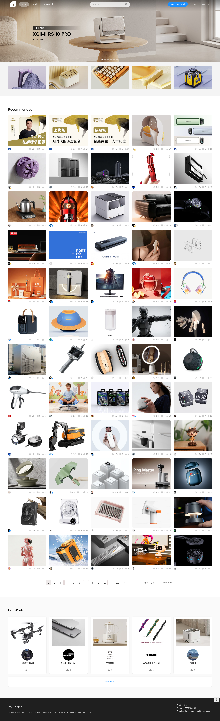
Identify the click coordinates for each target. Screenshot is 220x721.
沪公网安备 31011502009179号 (20, 712)
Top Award (48, 4)
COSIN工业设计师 (151, 663)
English (18, 706)
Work (35, 4)
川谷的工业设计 (27, 663)
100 (117, 583)
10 (105, 583)
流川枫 (193, 663)
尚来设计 (110, 663)
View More (167, 583)
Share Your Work (177, 4)
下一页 (124, 582)
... (111, 583)
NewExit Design (68, 663)
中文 (10, 706)
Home (24, 4)
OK (152, 583)
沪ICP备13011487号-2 (42, 712)
